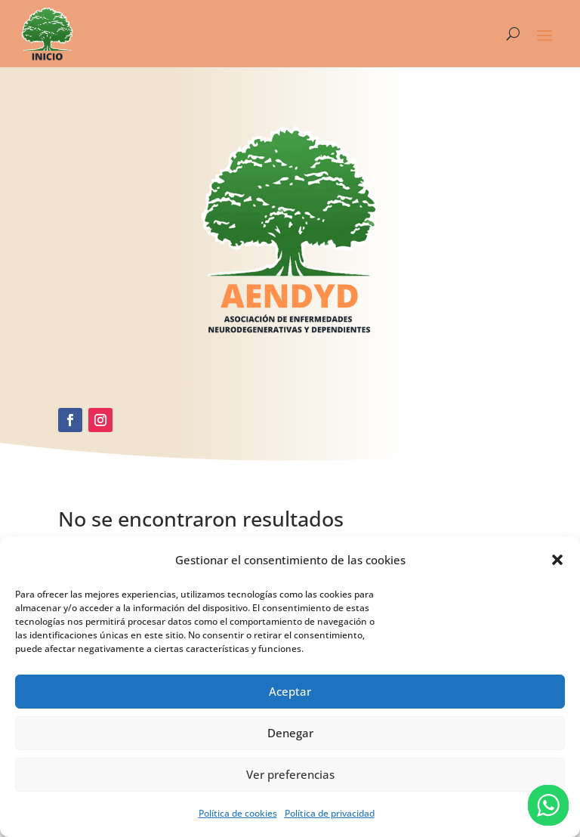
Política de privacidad (330, 813)
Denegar (290, 732)
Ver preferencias (290, 774)
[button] (557, 559)
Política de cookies (238, 813)
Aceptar (290, 691)
